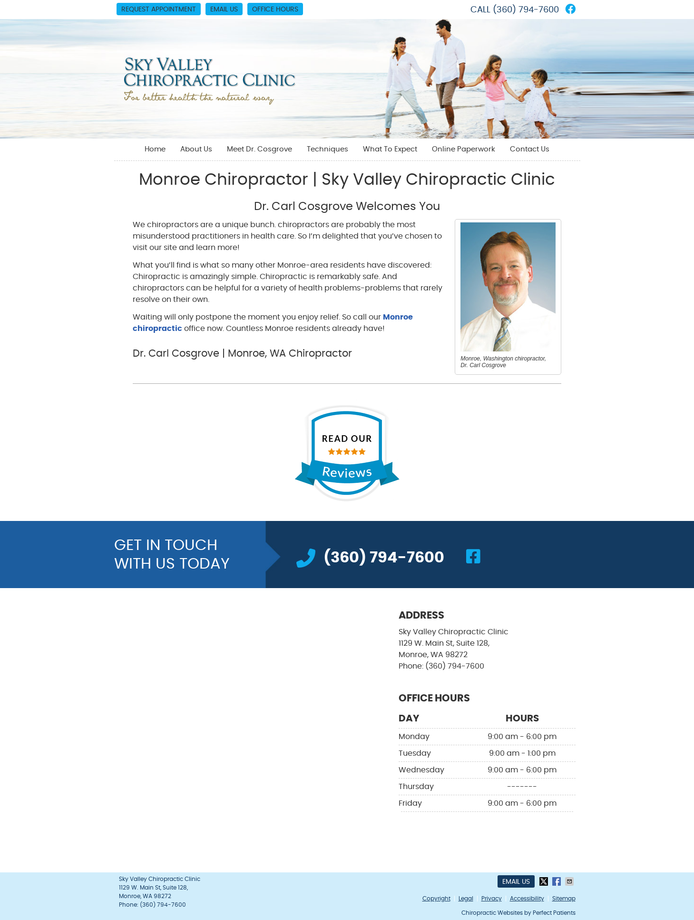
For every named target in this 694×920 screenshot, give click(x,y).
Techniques (327, 149)
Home (155, 149)
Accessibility (527, 898)
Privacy (491, 898)
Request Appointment (158, 9)
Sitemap (564, 898)
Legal (466, 898)
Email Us (224, 9)
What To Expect (390, 149)
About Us (196, 149)
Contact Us (529, 149)
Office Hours (275, 9)
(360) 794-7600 (526, 10)
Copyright (436, 898)
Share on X (544, 881)
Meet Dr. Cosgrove (259, 149)
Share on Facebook (557, 881)
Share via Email (570, 881)
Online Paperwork (463, 149)
